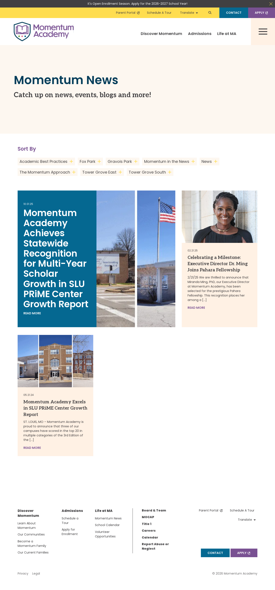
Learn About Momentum (27, 525)
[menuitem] (161, 37)
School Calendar (107, 525)
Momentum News (108, 518)
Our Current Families (33, 552)
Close (271, 4)
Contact (233, 13)
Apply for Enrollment (70, 531)
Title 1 (146, 524)
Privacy (23, 573)
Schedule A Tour (159, 13)
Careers (149, 530)
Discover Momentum (161, 33)
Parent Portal (128, 13)
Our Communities (31, 534)
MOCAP (148, 517)
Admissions (199, 33)
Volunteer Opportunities (105, 534)
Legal (36, 573)
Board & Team (154, 510)
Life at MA (226, 33)
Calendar (150, 537)
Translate (189, 13)
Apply (262, 13)
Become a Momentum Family (32, 543)
